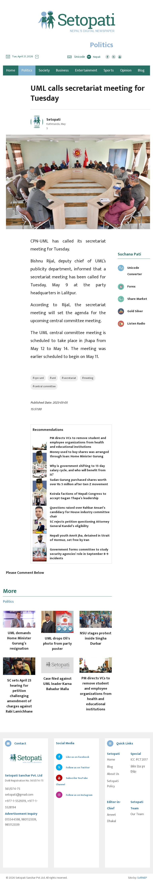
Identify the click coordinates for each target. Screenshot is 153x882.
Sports (109, 70)
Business (62, 70)
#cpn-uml (38, 378)
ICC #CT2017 (139, 759)
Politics (27, 70)
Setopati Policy (113, 784)
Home (111, 759)
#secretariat (69, 378)
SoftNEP (142, 877)
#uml (53, 378)
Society (44, 70)
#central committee (44, 386)
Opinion (125, 70)
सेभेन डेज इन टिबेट (137, 769)
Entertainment (86, 70)
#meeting (87, 378)
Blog (141, 70)
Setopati (53, 120)
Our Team (137, 814)
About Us (113, 774)
